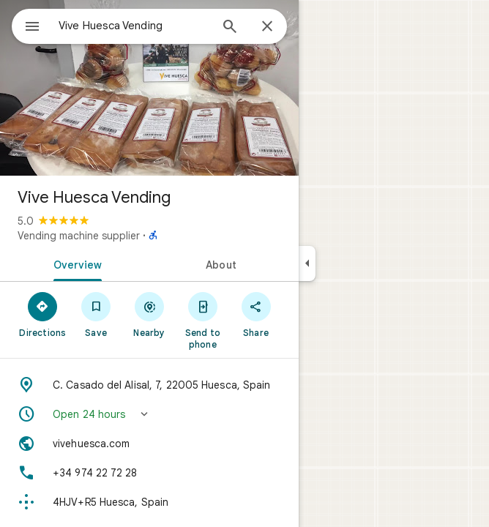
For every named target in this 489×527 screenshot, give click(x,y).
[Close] (267, 27)
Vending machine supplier (79, 235)
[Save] (96, 314)
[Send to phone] (202, 320)
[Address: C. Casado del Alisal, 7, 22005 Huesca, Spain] (149, 385)
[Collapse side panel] (307, 263)
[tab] (74, 263)
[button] (149, 414)
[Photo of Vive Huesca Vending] (149, 88)
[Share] (256, 314)
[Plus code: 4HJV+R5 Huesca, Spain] (149, 502)
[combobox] (134, 25)
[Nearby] (149, 314)
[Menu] (32, 28)
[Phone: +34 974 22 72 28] (149, 472)
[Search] (229, 28)
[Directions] (43, 314)
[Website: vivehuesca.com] (149, 443)
